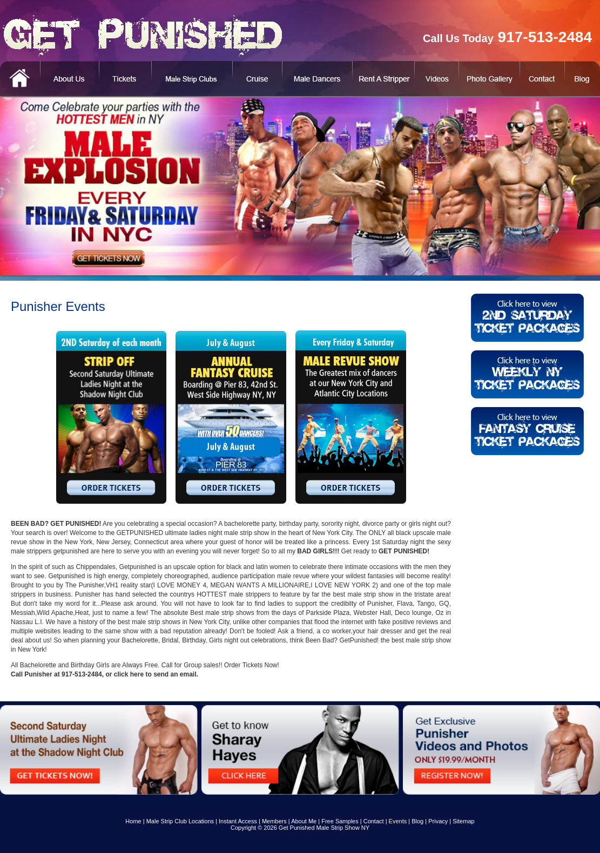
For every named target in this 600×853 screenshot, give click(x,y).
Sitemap (463, 821)
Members (274, 821)
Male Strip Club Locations (180, 821)
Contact (373, 821)
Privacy (438, 821)
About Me (303, 821)
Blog (417, 821)
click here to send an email (155, 674)
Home (133, 821)
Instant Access (238, 821)
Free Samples (339, 821)
